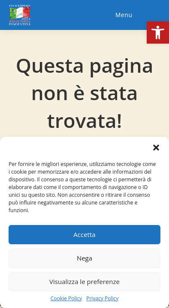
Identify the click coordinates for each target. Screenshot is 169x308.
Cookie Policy (66, 299)
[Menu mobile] (123, 15)
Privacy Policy (102, 299)
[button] (158, 32)
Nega (84, 258)
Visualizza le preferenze (84, 281)
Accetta (84, 234)
